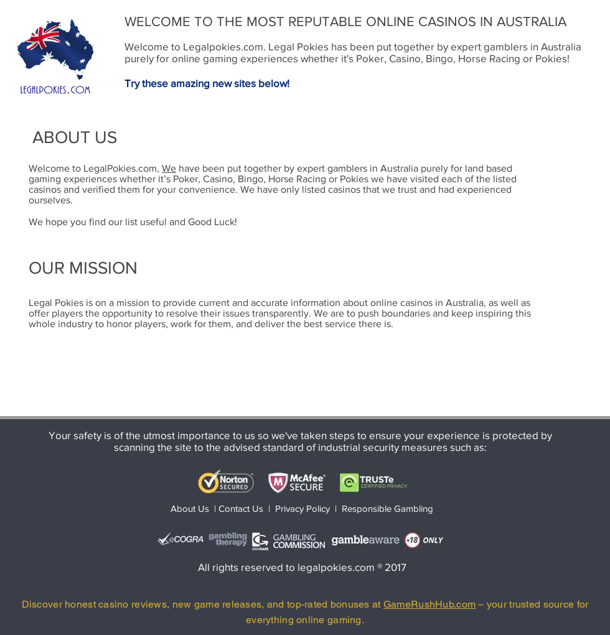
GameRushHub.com (429, 604)
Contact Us (242, 508)
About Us (190, 508)
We (169, 168)
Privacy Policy (302, 508)
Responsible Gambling (387, 508)
